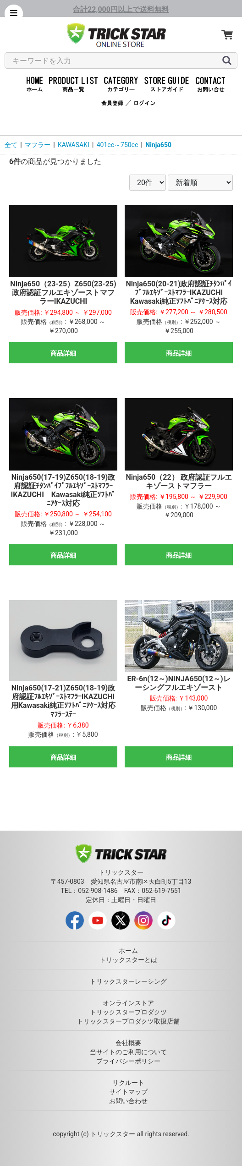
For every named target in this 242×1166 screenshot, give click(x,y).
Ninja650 (158, 144)
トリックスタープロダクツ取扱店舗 (128, 1021)
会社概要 (128, 1042)
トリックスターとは (128, 959)
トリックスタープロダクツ (128, 1012)
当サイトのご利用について (128, 1052)
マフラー (37, 144)
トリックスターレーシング (128, 981)
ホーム (128, 950)
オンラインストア (128, 1003)
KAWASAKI (73, 144)
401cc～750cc (117, 144)
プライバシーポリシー (128, 1061)
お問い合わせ (128, 1101)
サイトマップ (128, 1091)
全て (11, 144)
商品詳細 (63, 353)
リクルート (128, 1082)
